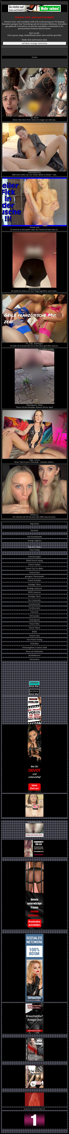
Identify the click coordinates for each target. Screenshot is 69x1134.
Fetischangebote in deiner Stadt (34, 647)
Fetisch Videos (34, 628)
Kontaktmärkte (34, 604)
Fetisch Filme (34, 624)
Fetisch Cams (34, 636)
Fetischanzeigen (34, 557)
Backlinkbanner (34, 655)
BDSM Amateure (34, 592)
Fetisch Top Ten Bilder (34, 568)
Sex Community (34, 600)
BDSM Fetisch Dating (34, 560)
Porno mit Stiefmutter (34, 651)
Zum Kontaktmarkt (34, 537)
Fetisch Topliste (34, 564)
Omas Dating (34, 550)
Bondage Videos (34, 584)
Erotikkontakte (34, 608)
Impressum (34, 524)
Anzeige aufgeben (34, 541)
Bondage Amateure (34, 588)
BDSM (34, 632)
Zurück (34, 57)
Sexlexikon (34, 643)
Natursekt (34, 612)
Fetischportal (34, 620)
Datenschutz (35, 659)
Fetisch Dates (34, 572)
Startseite (34, 530)
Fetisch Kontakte (34, 580)
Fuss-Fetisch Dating (34, 640)
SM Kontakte (34, 616)
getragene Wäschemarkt (34, 576)
